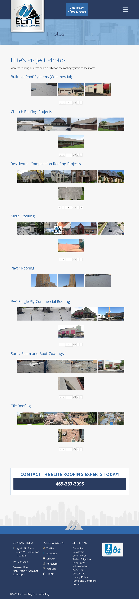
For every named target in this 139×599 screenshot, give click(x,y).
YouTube (51, 568)
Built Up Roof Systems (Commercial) (41, 76)
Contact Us (78, 573)
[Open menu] (125, 9)
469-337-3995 (21, 561)
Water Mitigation (81, 559)
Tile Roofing (21, 405)
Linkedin (50, 558)
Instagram (52, 563)
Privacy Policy (80, 577)
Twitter (50, 548)
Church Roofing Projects (31, 111)
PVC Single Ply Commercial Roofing (40, 301)
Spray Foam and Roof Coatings (37, 353)
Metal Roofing (23, 215)
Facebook (51, 553)
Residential (78, 552)
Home (75, 584)
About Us (77, 570)
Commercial (79, 555)
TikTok (50, 574)
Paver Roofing (22, 268)
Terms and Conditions (84, 580)
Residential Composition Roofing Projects (46, 163)
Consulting (78, 548)
